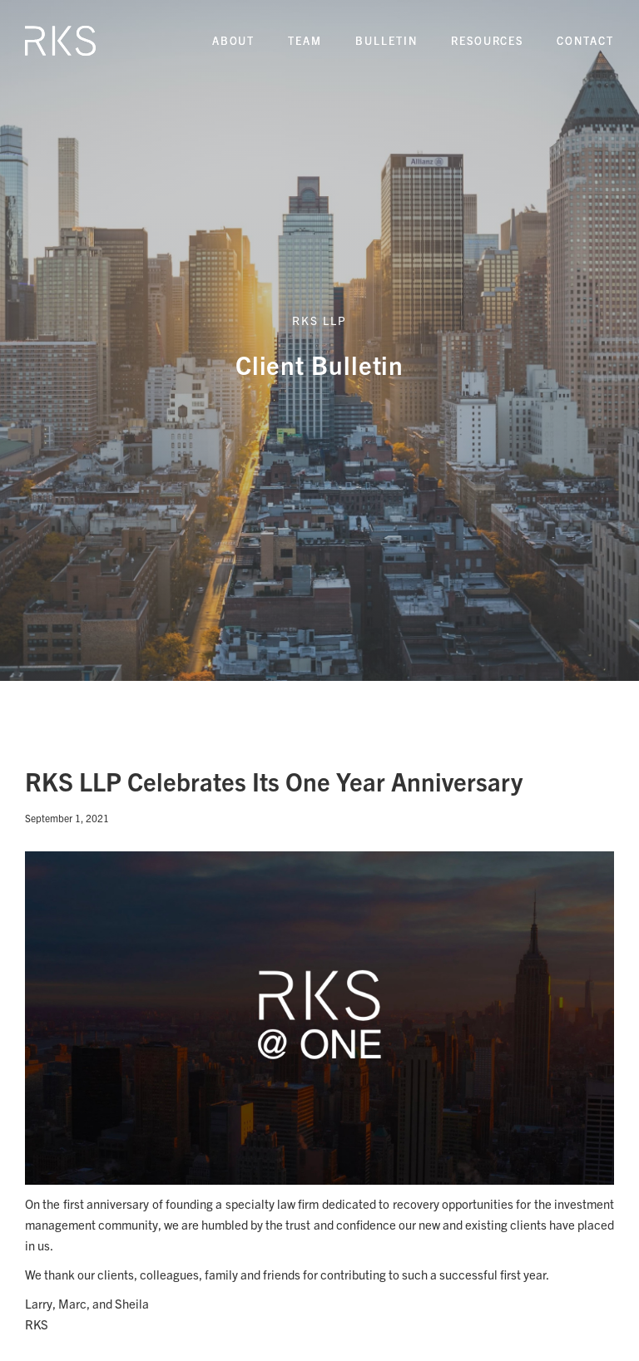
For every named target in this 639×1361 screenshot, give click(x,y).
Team (305, 40)
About (233, 40)
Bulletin (386, 40)
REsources (487, 40)
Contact (585, 40)
